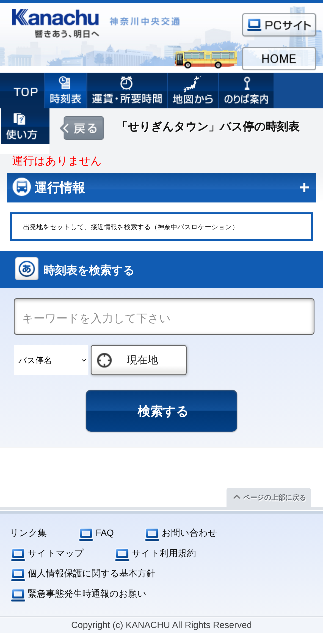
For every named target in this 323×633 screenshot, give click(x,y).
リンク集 (28, 533)
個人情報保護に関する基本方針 (92, 573)
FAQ (105, 533)
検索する (163, 411)
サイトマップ (56, 553)
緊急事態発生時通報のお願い (87, 593)
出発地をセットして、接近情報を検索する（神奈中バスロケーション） (131, 227)
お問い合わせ (189, 533)
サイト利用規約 (164, 553)
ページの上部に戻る (274, 497)
